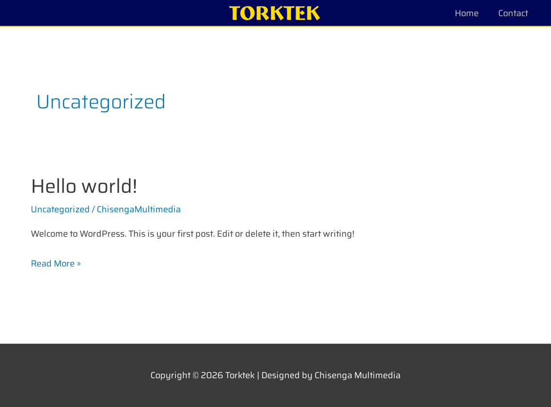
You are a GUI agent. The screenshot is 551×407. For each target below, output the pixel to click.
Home (467, 13)
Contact (513, 13)
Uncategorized (60, 209)
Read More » (56, 263)
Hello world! (84, 186)
